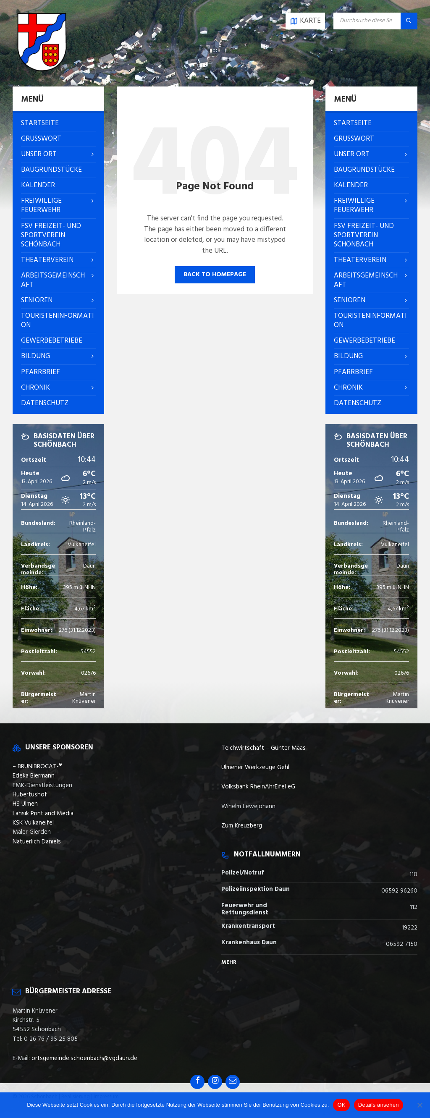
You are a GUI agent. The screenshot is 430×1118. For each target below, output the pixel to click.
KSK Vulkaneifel (33, 823)
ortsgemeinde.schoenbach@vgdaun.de (84, 1058)
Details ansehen (378, 1105)
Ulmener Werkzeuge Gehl (255, 767)
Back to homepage (215, 275)
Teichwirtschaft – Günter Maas (263, 748)
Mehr (228, 962)
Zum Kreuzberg (241, 826)
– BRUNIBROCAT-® (37, 767)
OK (341, 1105)
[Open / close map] (305, 21)
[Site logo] (42, 69)
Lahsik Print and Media (43, 814)
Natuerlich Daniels (37, 842)
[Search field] (375, 21)
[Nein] (419, 1105)
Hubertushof (30, 795)
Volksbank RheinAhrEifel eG (258, 787)
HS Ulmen (25, 804)
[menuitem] (58, 123)
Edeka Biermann (34, 776)
